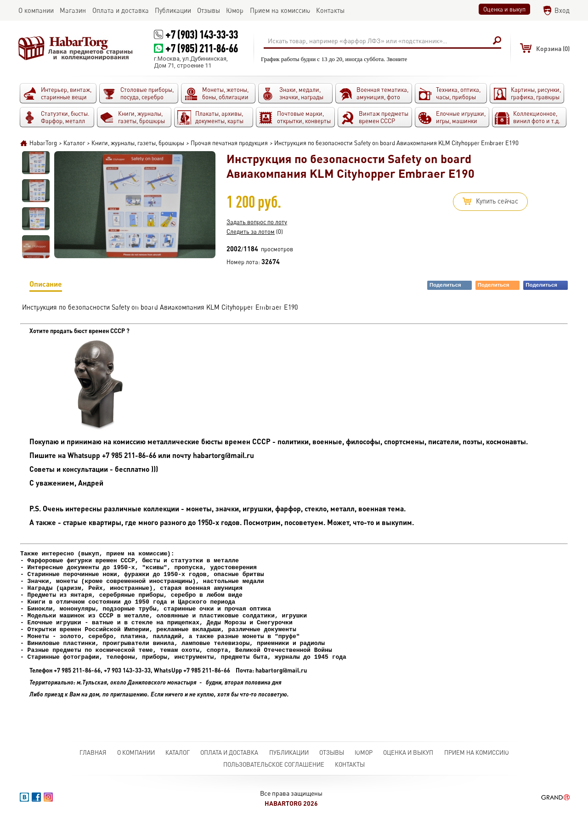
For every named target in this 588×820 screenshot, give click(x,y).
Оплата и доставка (229, 752)
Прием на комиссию (476, 752)
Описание (45, 285)
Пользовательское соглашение (273, 764)
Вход (562, 10)
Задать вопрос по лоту (256, 222)
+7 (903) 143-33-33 (201, 34)
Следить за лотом (250, 231)
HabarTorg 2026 (291, 803)
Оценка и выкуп (504, 9)
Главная (93, 752)
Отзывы (331, 752)
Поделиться (450, 285)
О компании (136, 752)
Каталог (177, 752)
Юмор (364, 752)
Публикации (289, 752)
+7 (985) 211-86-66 (201, 48)
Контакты (350, 764)
